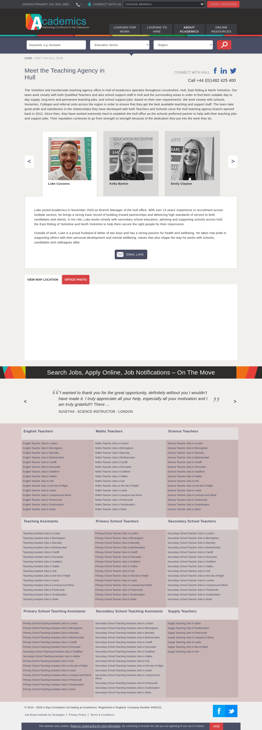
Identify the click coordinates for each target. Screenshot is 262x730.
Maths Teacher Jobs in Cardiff (111, 462)
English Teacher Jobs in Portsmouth (42, 499)
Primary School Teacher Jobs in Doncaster (118, 556)
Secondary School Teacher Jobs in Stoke (189, 599)
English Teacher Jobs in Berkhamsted (43, 457)
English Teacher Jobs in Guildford (41, 471)
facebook (215, 70)
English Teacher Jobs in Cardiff (39, 462)
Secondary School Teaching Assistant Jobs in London (124, 623)
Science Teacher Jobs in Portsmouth (187, 499)
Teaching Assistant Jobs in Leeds (41, 580)
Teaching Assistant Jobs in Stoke (40, 599)
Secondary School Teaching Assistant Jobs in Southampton (127, 687)
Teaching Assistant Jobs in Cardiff (41, 552)
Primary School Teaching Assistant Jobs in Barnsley (51, 632)
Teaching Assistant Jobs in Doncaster (43, 556)
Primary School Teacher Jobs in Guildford (117, 561)
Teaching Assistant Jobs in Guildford (42, 561)
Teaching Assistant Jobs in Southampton (45, 594)
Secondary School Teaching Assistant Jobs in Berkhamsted (127, 637)
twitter (233, 70)
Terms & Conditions (102, 714)
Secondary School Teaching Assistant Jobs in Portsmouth (126, 683)
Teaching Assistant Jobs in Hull (39, 571)
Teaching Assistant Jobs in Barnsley (42, 542)
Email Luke (135, 254)
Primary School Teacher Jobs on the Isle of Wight (121, 575)
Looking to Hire (157, 29)
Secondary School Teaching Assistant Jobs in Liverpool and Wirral (127, 677)
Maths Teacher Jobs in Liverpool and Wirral (118, 495)
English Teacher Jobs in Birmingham (42, 448)
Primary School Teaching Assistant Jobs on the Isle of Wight (55, 665)
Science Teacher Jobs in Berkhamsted (188, 457)
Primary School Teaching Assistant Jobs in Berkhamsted (53, 637)
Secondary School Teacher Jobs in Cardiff (190, 552)
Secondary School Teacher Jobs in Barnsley (191, 542)
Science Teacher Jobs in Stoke (184, 509)
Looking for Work (125, 29)
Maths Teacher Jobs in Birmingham (114, 448)
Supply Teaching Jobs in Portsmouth (187, 632)
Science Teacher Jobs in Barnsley (185, 452)
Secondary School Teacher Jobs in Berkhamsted (193, 547)
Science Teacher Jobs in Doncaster (186, 466)
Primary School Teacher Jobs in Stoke (115, 599)
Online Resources (221, 29)
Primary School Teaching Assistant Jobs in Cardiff (49, 642)
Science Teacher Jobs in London (185, 443)
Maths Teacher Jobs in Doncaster (113, 466)
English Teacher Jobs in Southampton (43, 504)
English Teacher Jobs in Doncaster (41, 466)
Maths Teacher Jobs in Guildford (112, 471)
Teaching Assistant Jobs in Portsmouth (44, 589)
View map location (42, 279)
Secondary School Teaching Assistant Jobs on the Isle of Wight (129, 665)
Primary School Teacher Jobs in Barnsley (117, 542)
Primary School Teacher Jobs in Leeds (116, 580)
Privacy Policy (77, 714)
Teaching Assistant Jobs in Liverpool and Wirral (48, 585)
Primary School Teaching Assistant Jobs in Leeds (49, 670)
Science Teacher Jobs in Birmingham (187, 448)
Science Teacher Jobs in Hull (183, 481)
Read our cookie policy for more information (95, 726)
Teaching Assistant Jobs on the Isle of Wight (46, 575)
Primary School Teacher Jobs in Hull (114, 571)
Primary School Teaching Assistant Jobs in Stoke (49, 689)
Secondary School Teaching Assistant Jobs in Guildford (52, 651)
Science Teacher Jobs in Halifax (184, 476)
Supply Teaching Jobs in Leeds (184, 642)
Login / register (223, 4)
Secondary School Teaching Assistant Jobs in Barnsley (125, 632)
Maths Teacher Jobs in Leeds (111, 490)
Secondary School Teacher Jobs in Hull (188, 571)
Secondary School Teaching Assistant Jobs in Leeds (123, 670)
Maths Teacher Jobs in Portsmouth (114, 499)
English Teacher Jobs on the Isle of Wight (45, 485)
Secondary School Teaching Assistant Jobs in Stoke (123, 692)
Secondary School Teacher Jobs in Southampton (193, 594)
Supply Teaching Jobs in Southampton (188, 628)
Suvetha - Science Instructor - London (96, 411)
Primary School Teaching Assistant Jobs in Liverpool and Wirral (57, 675)
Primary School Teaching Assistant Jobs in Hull (48, 661)
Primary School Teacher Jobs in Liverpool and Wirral (123, 585)
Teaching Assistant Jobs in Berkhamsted (45, 547)
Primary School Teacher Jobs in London (116, 533)
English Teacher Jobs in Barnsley (41, 452)
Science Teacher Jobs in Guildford (185, 471)
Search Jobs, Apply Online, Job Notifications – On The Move (131, 372)
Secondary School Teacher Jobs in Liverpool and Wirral (197, 585)
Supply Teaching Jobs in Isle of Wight (187, 646)
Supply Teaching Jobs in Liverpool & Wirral (190, 637)
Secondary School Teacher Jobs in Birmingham (193, 538)
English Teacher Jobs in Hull (38, 481)
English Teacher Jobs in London (40, 443)
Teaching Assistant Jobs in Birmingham (44, 538)
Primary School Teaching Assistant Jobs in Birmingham (52, 628)
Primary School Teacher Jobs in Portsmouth (119, 589)
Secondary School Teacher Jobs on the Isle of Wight (195, 575)
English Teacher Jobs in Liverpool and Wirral (47, 495)
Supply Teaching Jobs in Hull (183, 651)
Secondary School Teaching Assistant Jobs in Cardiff (123, 642)
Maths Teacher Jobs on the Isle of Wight (117, 485)
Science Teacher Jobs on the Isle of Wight (190, 485)
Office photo (76, 279)
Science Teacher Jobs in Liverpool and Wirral (191, 495)
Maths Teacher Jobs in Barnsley (112, 452)
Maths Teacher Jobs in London (112, 443)
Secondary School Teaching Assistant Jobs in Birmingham (126, 628)
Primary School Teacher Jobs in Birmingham (119, 538)
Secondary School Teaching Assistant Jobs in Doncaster (125, 646)
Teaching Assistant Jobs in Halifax (41, 566)
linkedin (223, 70)
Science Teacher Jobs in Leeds (184, 490)
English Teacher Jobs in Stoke (39, 509)
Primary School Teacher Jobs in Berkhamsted (120, 547)
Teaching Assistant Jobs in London (41, 533)
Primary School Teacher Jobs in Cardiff (116, 552)
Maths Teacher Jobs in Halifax (111, 476)
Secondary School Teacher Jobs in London (190, 533)
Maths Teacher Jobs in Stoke (110, 509)
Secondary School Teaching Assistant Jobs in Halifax (51, 656)
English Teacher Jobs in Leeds (39, 490)
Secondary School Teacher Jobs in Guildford (191, 561)
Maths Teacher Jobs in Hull (109, 481)
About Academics (189, 29)
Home (28, 58)
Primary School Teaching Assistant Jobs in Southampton (53, 684)
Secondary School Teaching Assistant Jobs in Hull (122, 661)
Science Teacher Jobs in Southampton (188, 504)
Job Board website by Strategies (45, 714)
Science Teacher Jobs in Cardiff (184, 462)
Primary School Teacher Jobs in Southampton (120, 594)
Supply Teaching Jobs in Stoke (184, 623)
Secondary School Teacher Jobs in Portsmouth (192, 589)
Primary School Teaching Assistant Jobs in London (50, 623)
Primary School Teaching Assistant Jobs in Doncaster (51, 646)
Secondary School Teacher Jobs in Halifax (190, 566)
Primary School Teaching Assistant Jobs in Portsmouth (52, 679)
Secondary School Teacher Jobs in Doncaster (192, 556)
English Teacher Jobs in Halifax (40, 476)
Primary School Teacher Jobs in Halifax (116, 566)
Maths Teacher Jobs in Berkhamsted (115, 457)
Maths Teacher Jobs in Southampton (115, 504)
